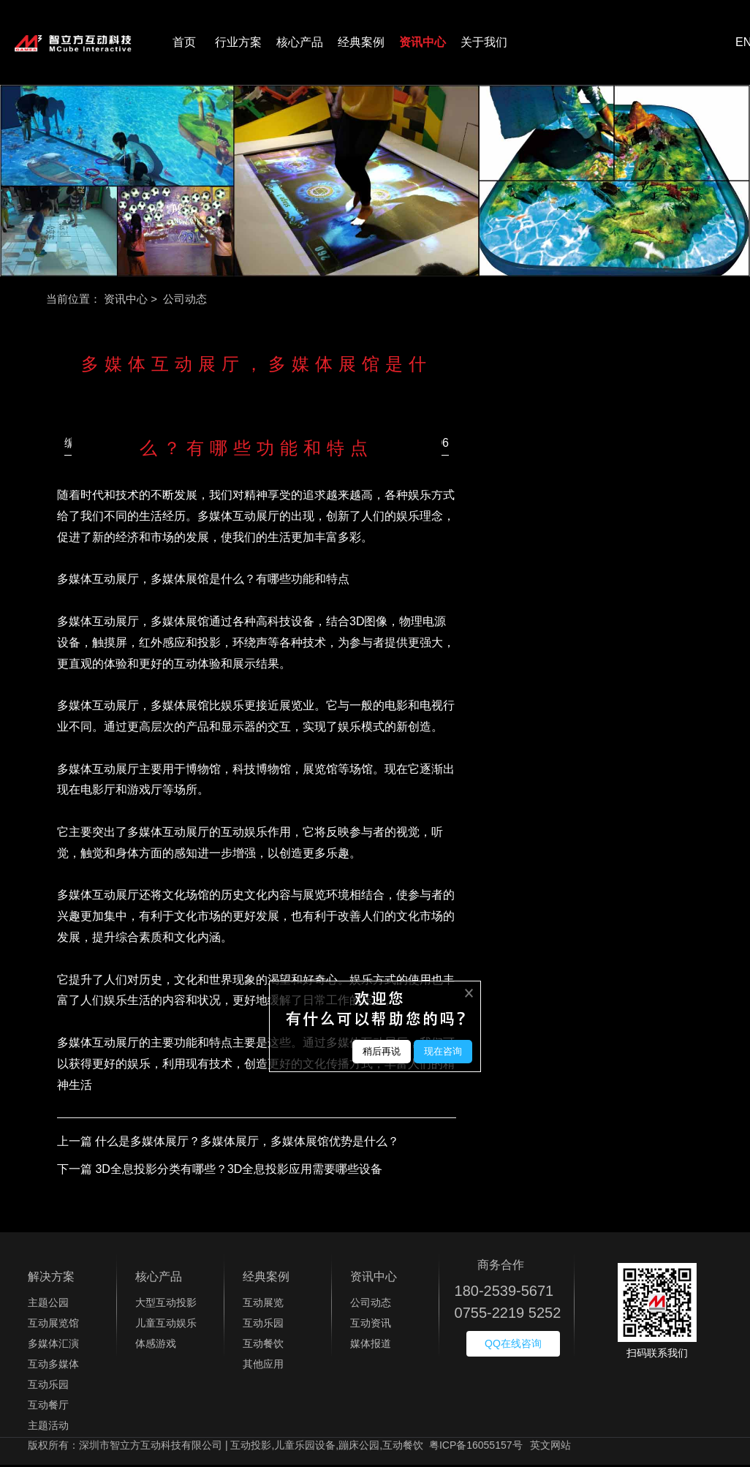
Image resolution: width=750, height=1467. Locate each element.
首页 (184, 43)
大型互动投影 (166, 1305)
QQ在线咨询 (513, 1346)
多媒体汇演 (53, 1346)
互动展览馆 (53, 1326)
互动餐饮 (263, 1346)
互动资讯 (370, 1326)
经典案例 (361, 43)
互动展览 (263, 1305)
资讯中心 (422, 43)
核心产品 (299, 43)
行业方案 (238, 43)
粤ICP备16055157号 (476, 1448)
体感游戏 (155, 1346)
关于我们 (484, 43)
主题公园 (48, 1305)
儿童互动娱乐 (166, 1326)
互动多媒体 (53, 1367)
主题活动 (48, 1428)
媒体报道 (370, 1346)
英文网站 (550, 1448)
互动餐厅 (48, 1408)
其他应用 (263, 1367)
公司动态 (370, 1305)
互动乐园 (48, 1387)
